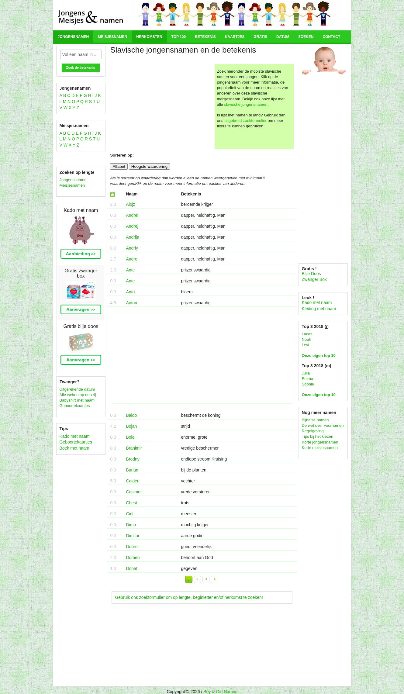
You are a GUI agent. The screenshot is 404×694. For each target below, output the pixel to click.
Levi (305, 345)
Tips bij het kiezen (317, 436)
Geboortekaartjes (75, 405)
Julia (306, 373)
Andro (131, 259)
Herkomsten (149, 37)
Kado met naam (75, 436)
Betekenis (205, 37)
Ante (130, 270)
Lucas (307, 334)
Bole (130, 437)
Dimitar (132, 535)
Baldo (131, 415)
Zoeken (305, 37)
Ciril (129, 513)
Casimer (134, 491)
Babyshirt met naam (77, 400)
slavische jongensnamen (245, 104)
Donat (131, 568)
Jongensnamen (73, 37)
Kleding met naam (319, 308)
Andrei (132, 215)
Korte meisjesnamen (320, 447)
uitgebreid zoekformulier (245, 120)
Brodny (132, 459)
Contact (331, 37)
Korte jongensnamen (320, 442)
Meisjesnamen (112, 37)
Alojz (130, 204)
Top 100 (178, 37)
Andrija (132, 237)
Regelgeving (313, 431)
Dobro (131, 546)
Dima (131, 524)
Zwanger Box (314, 279)
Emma (307, 378)
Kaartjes (235, 37)
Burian (132, 470)
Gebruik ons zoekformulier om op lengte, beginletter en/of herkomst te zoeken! (189, 597)
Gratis (260, 37)
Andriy (132, 248)
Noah (306, 339)
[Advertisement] (161, 106)
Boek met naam (74, 448)
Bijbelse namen (315, 420)
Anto (130, 291)
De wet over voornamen (323, 425)
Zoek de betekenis (80, 67)
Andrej (132, 226)
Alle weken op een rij (78, 394)
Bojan (131, 426)
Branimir (134, 448)
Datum (282, 37)
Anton (131, 302)
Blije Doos (311, 273)
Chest (131, 502)
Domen (133, 557)
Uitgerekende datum (77, 389)
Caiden (132, 480)
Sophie (308, 384)
